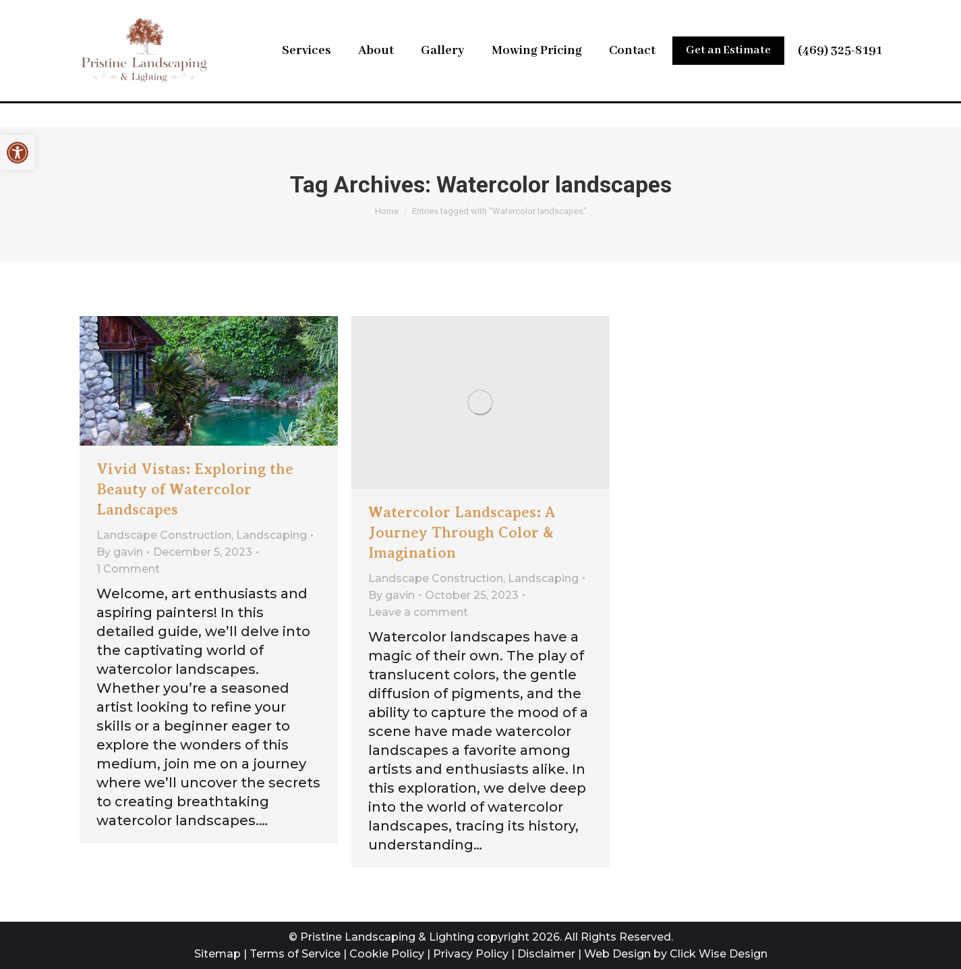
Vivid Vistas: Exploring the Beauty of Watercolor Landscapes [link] (194, 489)
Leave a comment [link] (418, 612)
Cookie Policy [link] (386, 953)
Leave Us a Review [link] (711, 13)
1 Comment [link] (128, 568)
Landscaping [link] (271, 535)
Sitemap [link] (217, 953)
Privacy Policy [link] (470, 953)
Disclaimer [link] (546, 953)
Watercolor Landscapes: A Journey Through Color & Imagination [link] (462, 532)
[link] (17, 152)
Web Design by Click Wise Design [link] (675, 953)
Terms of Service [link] (295, 953)
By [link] (119, 552)
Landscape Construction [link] (163, 535)
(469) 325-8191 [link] (840, 76)
